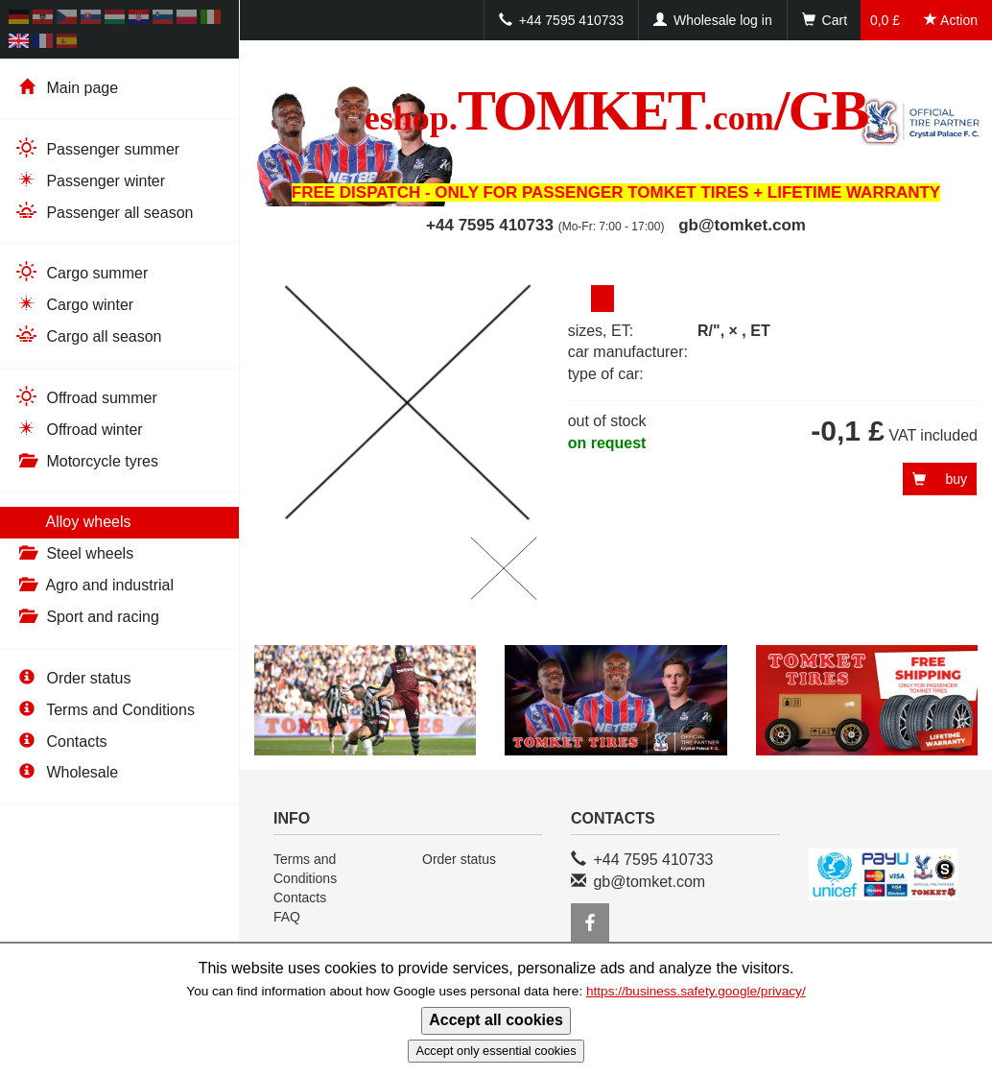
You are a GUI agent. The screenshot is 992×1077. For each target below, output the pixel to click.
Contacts (60, 741)
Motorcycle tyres (86, 461)
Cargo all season (88, 335)
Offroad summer (85, 397)
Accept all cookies (496, 1020)
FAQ (286, 916)
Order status (72, 678)
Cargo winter (73, 304)
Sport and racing (86, 617)
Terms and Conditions (104, 710)
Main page (66, 88)
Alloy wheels (72, 522)
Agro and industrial (94, 585)
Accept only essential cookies (495, 1050)
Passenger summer (96, 148)
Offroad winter (78, 428)
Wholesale (66, 772)
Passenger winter (89, 180)
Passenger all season (103, 212)
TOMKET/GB (616, 110)
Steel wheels (73, 553)
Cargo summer (81, 272)
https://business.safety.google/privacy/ (696, 991)
